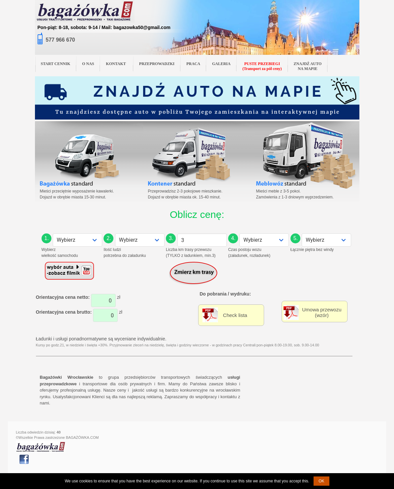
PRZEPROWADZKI (156, 63)
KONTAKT (118, 63)
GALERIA (221, 63)
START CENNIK (56, 63)
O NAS (88, 63)
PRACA (193, 63)
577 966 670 (60, 40)
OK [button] (321, 481)
